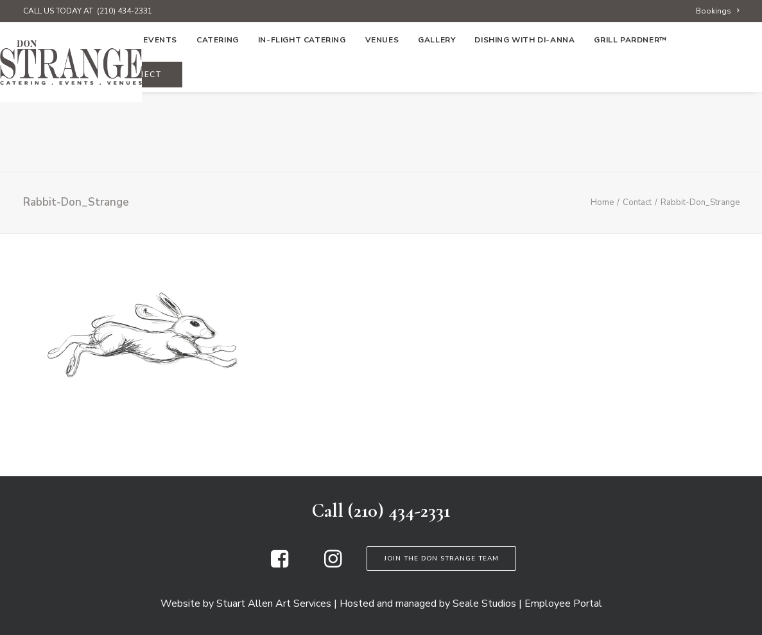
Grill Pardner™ (630, 120)
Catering (217, 120)
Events (160, 120)
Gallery (436, 120)
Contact (637, 202)
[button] (279, 564)
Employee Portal (563, 603)
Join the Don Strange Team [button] (441, 558)
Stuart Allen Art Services (273, 603)
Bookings (717, 11)
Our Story (99, 120)
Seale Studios (484, 603)
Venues (382, 120)
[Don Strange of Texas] (381, 62)
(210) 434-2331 (124, 11)
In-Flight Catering (302, 120)
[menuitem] (717, 11)
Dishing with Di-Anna (524, 120)
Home (43, 120)
